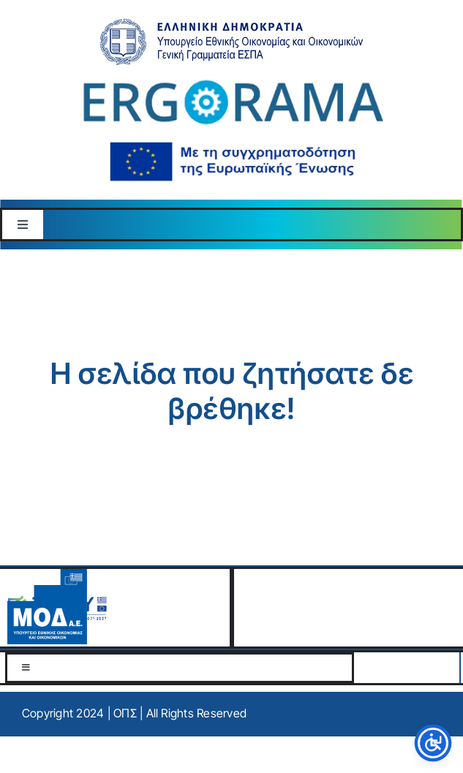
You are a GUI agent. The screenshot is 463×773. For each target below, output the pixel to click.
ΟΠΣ (125, 713)
